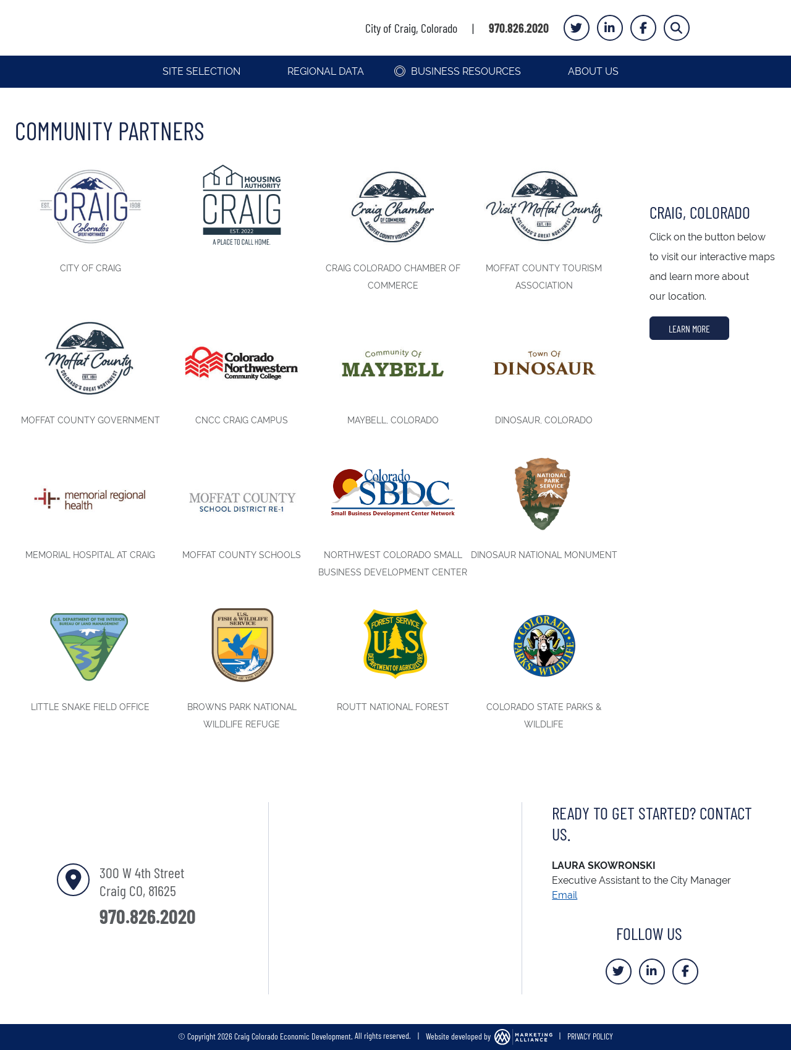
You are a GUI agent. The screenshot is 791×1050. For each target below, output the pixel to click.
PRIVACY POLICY (590, 1035)
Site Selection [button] (203, 71)
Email (564, 895)
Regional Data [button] (326, 71)
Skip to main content (0, 10)
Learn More (689, 328)
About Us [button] (594, 71)
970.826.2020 (519, 28)
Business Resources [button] (467, 71)
